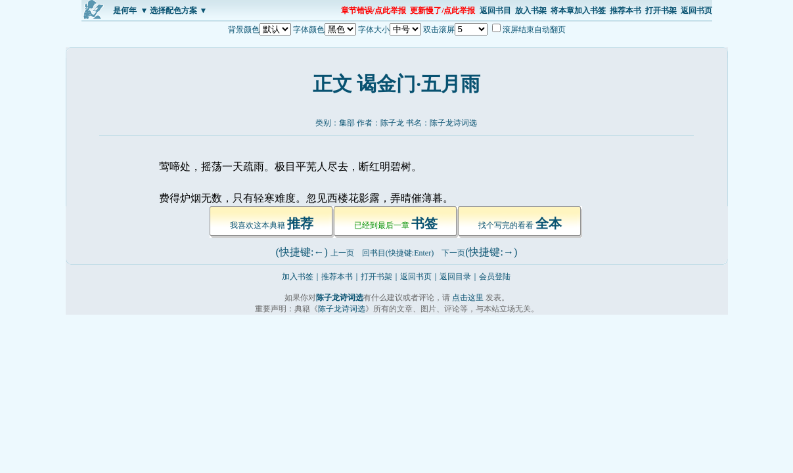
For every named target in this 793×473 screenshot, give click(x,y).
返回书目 (495, 10)
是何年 (125, 10)
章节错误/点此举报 (373, 10)
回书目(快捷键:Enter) (398, 253)
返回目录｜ (459, 276)
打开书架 (661, 10)
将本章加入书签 (578, 10)
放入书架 (531, 10)
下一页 (453, 253)
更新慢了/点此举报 (442, 10)
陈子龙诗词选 (453, 122)
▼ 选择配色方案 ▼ (174, 10)
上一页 (342, 253)
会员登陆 (494, 276)
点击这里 (468, 297)
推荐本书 (625, 10)
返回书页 (696, 10)
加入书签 (297, 276)
